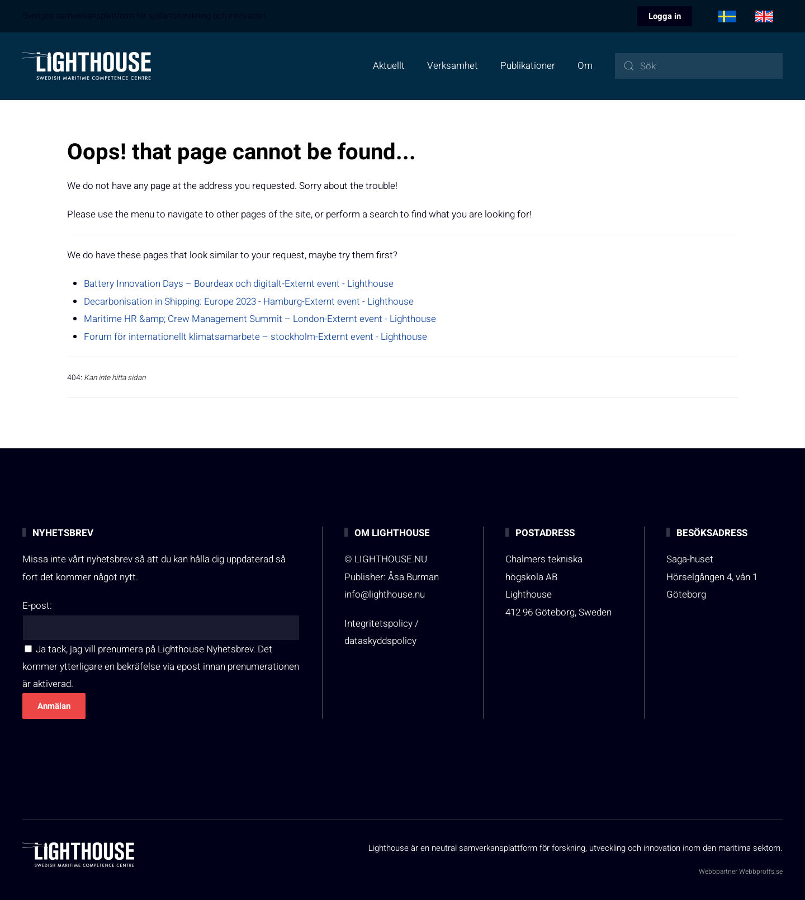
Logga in (664, 16)
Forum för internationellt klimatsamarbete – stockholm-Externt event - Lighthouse (255, 337)
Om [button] (585, 66)
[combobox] (699, 66)
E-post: (37, 606)
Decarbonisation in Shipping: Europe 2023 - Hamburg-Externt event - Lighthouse (249, 302)
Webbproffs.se (761, 871)
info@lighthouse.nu (384, 594)
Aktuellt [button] (389, 66)
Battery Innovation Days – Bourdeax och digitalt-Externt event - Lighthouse (239, 284)
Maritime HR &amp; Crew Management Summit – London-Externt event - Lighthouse (260, 319)
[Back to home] (86, 66)
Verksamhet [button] (452, 66)
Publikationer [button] (527, 66)
